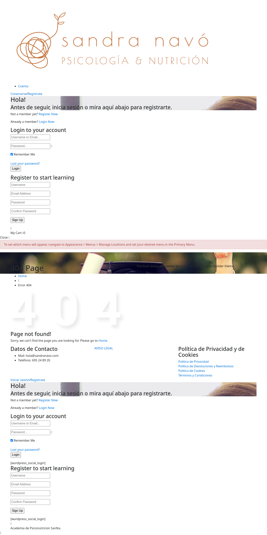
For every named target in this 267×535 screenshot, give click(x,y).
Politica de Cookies (191, 371)
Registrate (35, 94)
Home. (103, 340)
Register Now (48, 114)
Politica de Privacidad (193, 361)
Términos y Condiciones (195, 375)
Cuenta (23, 86)
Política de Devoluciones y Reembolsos (206, 366)
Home (22, 276)
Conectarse (18, 94)
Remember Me (24, 154)
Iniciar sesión (19, 380)
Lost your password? (25, 163)
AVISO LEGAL (103, 348)
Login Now (46, 122)
